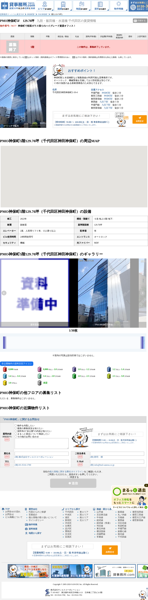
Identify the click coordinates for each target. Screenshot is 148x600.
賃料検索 (33, 529)
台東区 (68, 526)
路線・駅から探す (105, 509)
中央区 (68, 515)
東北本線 (101, 528)
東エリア (84, 512)
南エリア (84, 517)
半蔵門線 (122, 528)
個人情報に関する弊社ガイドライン (66, 471)
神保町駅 (31, 14)
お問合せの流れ (12, 511)
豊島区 (68, 531)
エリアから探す (72, 509)
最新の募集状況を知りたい (29, 428)
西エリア (84, 515)
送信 (73, 483)
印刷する (142, 20)
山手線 (100, 512)
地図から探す (35, 533)
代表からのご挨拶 (37, 512)
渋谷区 (68, 523)
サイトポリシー (36, 520)
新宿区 (68, 520)
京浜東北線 (102, 515)
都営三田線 (137, 515)
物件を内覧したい (25, 425)
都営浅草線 (137, 512)
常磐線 (100, 537)
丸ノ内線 (122, 515)
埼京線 (100, 526)
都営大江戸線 (138, 517)
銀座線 (121, 512)
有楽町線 (122, 526)
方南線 (121, 517)
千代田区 (69, 512)
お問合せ (100, 119)
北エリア (84, 520)
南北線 (121, 534)
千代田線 (122, 537)
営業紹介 (33, 515)
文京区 (68, 534)
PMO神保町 (42, 14)
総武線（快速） (104, 523)
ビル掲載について (14, 517)
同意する (73, 477)
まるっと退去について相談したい (32, 434)
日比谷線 (122, 523)
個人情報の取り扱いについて (43, 517)
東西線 (121, 520)
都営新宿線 (137, 520)
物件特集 (33, 524)
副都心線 (122, 531)
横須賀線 (101, 531)
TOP (7, 509)
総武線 (100, 520)
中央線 (100, 517)
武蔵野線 (101, 534)
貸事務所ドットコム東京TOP (12, 14)
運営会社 (33, 509)
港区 (67, 517)
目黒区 (68, 537)
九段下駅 (104, 102)
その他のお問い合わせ (27, 437)
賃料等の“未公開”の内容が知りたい (33, 431)
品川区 (68, 528)
